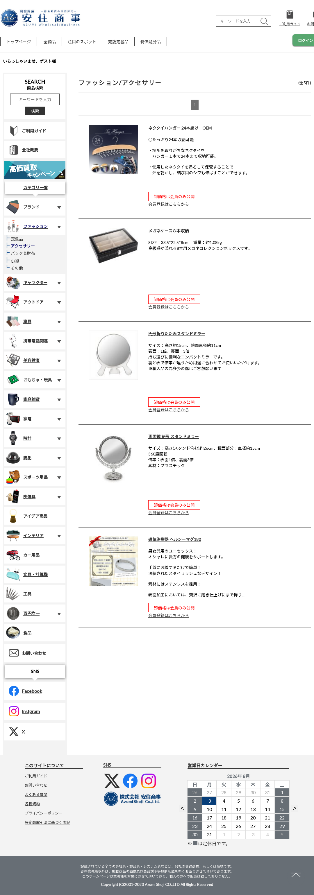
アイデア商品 (26, 516)
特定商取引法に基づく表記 (47, 822)
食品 (18, 632)
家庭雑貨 (23, 399)
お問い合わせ (25, 653)
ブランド (23, 207)
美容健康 (23, 360)
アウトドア (25, 302)
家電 (18, 418)
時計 (18, 438)
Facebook (23, 691)
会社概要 (21, 150)
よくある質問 (36, 794)
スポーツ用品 (27, 477)
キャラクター (26, 282)
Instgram (22, 711)
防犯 (18, 457)
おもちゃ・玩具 (29, 379)
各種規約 (32, 803)
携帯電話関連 (27, 340)
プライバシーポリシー (44, 813)
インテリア (25, 535)
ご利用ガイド (25, 131)
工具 (18, 593)
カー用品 (23, 555)
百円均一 (23, 613)
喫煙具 (20, 496)
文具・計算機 (27, 574)
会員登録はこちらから (168, 204)
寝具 (18, 321)
